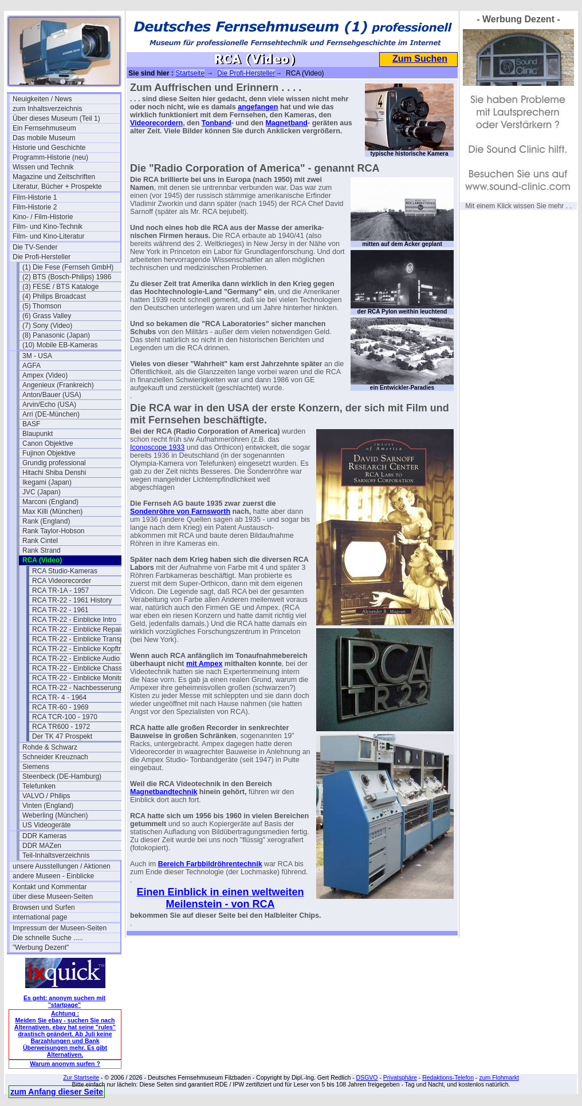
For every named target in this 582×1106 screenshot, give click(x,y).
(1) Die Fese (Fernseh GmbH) (67, 267)
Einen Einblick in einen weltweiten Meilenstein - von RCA (220, 898)
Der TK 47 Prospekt (62, 736)
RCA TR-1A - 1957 (60, 590)
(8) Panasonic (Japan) (56, 335)
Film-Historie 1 (35, 197)
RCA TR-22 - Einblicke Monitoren (82, 678)
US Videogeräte (46, 825)
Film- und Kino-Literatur (48, 236)
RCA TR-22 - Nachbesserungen (80, 688)
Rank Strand (41, 550)
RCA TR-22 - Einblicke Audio (76, 659)
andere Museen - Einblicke (53, 876)
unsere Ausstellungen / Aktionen (62, 866)
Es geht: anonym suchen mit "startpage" (64, 1001)
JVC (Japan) (41, 492)
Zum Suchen (419, 59)
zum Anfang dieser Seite (56, 1091)
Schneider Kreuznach (55, 757)
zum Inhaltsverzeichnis (47, 109)
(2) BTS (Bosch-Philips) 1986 (66, 277)
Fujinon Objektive (49, 453)
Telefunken (39, 786)
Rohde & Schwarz (49, 747)
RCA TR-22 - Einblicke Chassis (79, 668)
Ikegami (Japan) (47, 482)
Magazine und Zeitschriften (54, 177)
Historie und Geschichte (49, 148)
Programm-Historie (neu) (50, 157)
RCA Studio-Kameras (64, 571)
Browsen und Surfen (44, 907)
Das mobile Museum (44, 138)
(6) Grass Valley (46, 316)
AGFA (31, 366)
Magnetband (286, 123)
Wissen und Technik (43, 167)
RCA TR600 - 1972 (61, 727)
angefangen (258, 107)
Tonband (216, 123)
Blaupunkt (37, 434)
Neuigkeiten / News (42, 99)
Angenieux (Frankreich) (58, 385)
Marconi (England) (50, 502)
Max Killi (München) (52, 512)
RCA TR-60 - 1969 (60, 707)
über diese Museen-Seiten (53, 897)
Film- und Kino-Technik (47, 227)
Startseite (190, 73)
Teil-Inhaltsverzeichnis (55, 855)
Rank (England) (46, 521)
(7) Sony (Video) (47, 326)
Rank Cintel (40, 541)
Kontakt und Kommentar (49, 887)
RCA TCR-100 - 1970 (64, 717)
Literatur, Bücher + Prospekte (57, 187)
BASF (31, 424)
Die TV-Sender (35, 247)
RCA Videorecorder (61, 581)
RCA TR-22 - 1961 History (72, 600)
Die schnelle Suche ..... (48, 938)
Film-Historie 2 (35, 207)
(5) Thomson (41, 306)
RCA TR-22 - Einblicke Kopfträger (83, 649)
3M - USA (37, 356)
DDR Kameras (44, 836)
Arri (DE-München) (51, 414)
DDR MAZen (41, 846)
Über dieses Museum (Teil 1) (56, 118)
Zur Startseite (81, 1077)
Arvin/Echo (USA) (49, 405)
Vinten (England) (47, 806)
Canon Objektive (47, 443)
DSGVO (367, 1077)
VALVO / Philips (46, 796)
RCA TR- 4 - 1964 (59, 697)
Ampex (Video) (45, 375)
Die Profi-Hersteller (41, 257)
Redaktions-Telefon (448, 1077)
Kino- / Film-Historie (43, 217)
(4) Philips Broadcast (54, 296)
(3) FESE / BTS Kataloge (60, 287)
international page (40, 917)
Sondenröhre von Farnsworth (180, 512)
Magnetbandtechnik (163, 792)
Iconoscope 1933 (157, 447)
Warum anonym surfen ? (65, 1063)
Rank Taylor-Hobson (53, 531)
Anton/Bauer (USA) (51, 395)
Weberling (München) (55, 815)
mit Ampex (204, 664)
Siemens (35, 767)
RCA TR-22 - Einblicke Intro (74, 620)
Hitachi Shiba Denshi (54, 473)
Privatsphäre (400, 1077)
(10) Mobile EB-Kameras (59, 345)
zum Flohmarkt (498, 1077)
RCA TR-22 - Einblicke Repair (77, 629)
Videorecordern (156, 123)
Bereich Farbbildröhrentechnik (210, 864)
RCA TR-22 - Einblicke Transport (82, 639)
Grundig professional (54, 463)
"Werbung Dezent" (41, 948)
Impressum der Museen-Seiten (60, 928)
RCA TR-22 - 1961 (60, 610)
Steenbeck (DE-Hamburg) (61, 776)
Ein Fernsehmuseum (44, 128)
